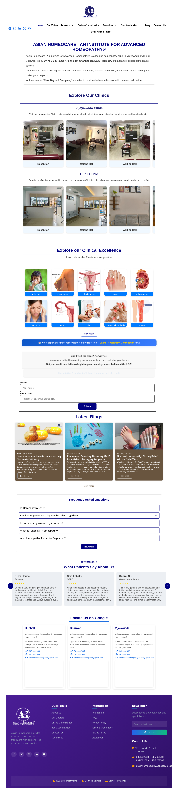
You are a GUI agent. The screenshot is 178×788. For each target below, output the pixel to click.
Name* (23, 383)
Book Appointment (101, 31)
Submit (87, 407)
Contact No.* (26, 394)
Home (40, 25)
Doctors (65, 25)
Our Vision (52, 25)
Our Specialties (129, 25)
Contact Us (160, 25)
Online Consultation (88, 25)
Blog (147, 25)
